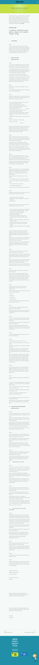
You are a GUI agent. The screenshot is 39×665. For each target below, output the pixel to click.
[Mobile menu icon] (37, 2)
